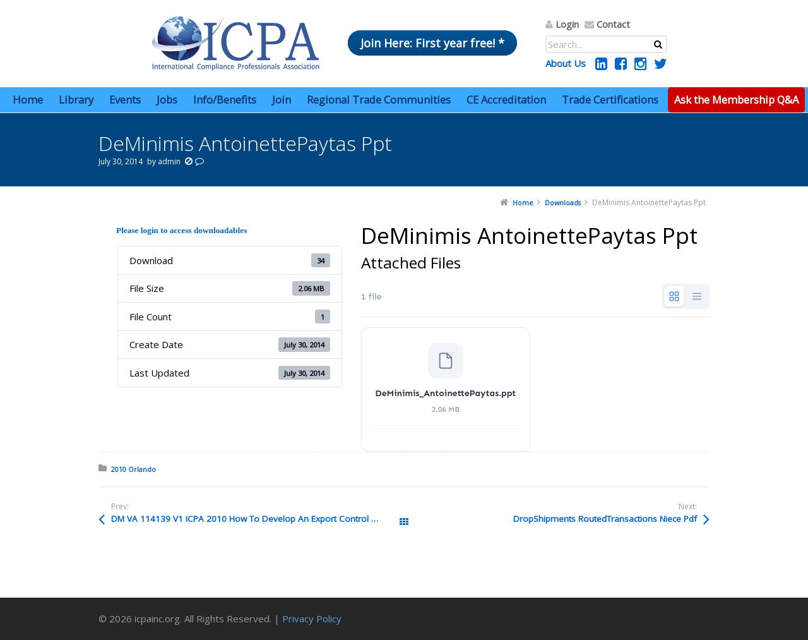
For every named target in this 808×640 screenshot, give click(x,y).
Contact (613, 24)
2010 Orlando (133, 469)
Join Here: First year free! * (432, 43)
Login (567, 24)
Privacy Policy (312, 618)
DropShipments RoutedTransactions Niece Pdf (605, 518)
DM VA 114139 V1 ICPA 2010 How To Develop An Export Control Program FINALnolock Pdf (257, 518)
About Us (565, 63)
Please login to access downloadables (181, 230)
